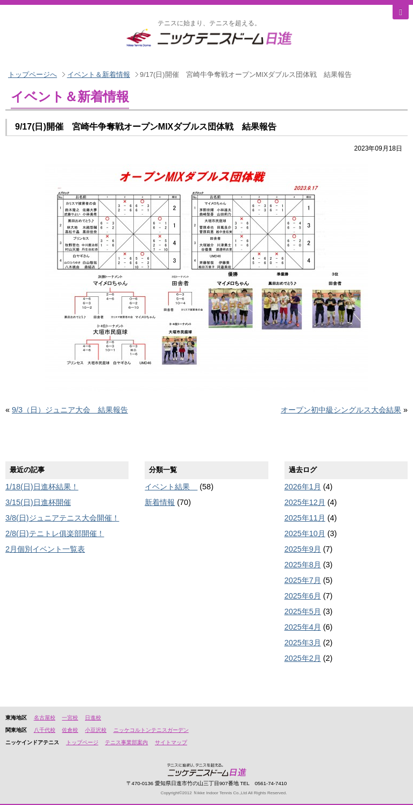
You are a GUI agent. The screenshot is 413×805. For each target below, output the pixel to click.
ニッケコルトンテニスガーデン (151, 730)
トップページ (82, 742)
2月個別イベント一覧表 (45, 549)
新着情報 (160, 502)
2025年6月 (302, 596)
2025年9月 (302, 549)
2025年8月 (302, 564)
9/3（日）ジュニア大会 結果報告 (70, 409)
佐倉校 (70, 730)
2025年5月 (302, 611)
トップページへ (32, 74)
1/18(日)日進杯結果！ (42, 486)
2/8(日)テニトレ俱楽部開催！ (54, 533)
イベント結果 (171, 486)
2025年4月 (302, 627)
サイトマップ (171, 742)
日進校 (93, 718)
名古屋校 (44, 718)
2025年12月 (304, 502)
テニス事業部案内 (126, 742)
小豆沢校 (95, 730)
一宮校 (70, 718)
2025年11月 (304, 518)
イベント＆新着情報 (98, 74)
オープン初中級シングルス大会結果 (341, 409)
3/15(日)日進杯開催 (38, 502)
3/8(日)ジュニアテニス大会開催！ (62, 518)
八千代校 (44, 730)
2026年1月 (302, 486)
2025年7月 (302, 580)
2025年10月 (304, 533)
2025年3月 (302, 642)
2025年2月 (302, 658)
